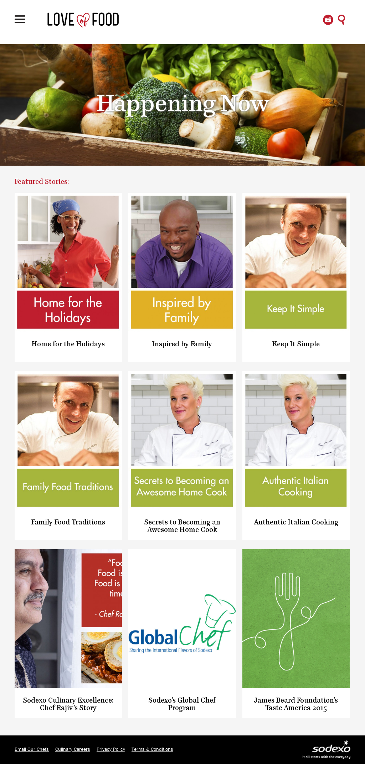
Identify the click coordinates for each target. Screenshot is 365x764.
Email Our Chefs (32, 749)
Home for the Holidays (68, 344)
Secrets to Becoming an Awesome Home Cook (182, 526)
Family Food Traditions (68, 522)
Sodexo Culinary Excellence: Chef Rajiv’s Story (68, 704)
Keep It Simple (296, 344)
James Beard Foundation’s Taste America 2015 (296, 704)
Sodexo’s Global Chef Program (182, 704)
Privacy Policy (111, 749)
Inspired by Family (182, 344)
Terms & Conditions (152, 749)
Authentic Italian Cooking (296, 522)
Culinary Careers (72, 749)
